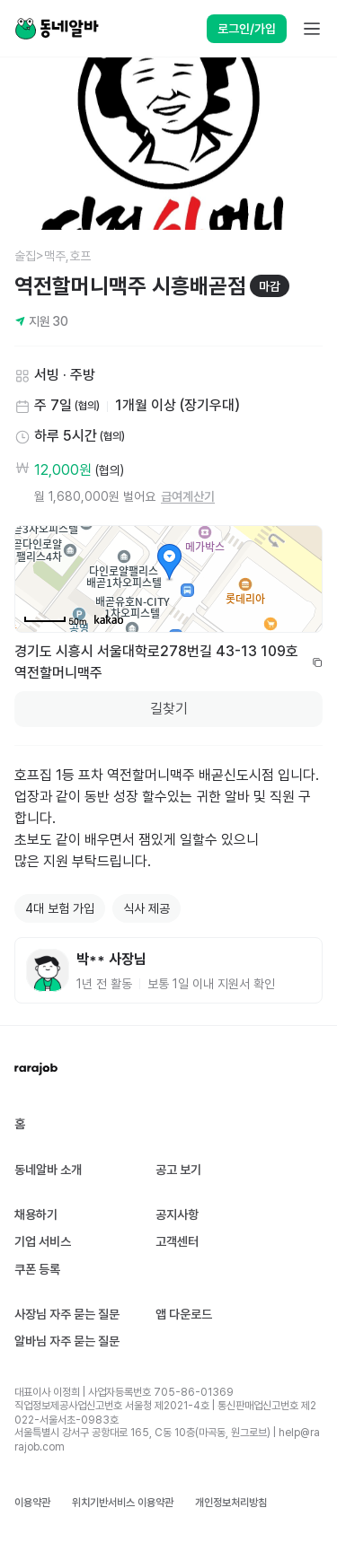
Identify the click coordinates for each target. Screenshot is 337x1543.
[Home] (56, 28)
